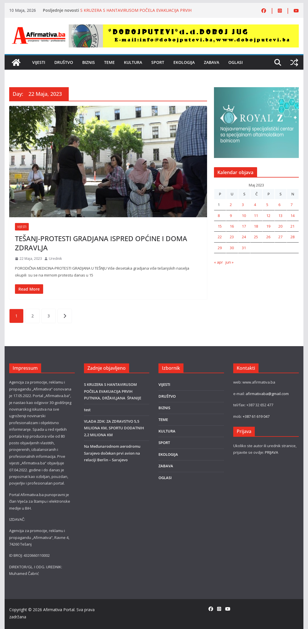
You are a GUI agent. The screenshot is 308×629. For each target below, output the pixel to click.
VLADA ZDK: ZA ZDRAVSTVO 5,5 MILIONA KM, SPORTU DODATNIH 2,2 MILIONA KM (114, 428)
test (87, 409)
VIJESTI (38, 62)
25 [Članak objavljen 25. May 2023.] (256, 236)
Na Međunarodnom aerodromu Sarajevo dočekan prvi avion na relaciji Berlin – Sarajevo (112, 453)
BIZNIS (88, 62)
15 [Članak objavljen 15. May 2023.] (220, 226)
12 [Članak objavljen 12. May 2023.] (268, 215)
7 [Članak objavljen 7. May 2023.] (291, 204)
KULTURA (133, 62)
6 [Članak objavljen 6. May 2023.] (279, 204)
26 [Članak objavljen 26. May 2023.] (268, 236)
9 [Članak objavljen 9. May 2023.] (231, 215)
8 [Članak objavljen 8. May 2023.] (219, 215)
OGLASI (235, 62)
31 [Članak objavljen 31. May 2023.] (244, 247)
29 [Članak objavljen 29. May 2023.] (220, 247)
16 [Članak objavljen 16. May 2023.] (232, 226)
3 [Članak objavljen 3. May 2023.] (243, 204)
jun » (229, 262)
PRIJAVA (271, 452)
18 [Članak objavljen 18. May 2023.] (256, 226)
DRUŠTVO (63, 62)
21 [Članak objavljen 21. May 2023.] (292, 226)
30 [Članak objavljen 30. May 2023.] (232, 247)
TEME (109, 62)
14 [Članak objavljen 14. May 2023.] (292, 215)
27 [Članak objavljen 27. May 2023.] (280, 236)
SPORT (157, 62)
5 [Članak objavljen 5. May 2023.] (267, 204)
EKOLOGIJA (184, 62)
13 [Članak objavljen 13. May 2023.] (280, 215)
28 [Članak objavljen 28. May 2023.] (292, 236)
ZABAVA (211, 62)
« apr (218, 262)
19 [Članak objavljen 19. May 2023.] (268, 226)
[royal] (256, 90)
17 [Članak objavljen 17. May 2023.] (244, 226)
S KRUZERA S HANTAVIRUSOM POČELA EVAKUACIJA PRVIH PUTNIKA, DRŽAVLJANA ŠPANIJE (136, 13)
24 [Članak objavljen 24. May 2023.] (244, 236)
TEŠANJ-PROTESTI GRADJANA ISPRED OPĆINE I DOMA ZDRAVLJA (101, 243)
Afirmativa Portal (58, 609)
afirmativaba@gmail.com (267, 393)
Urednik (55, 258)
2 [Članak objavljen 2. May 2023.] (231, 204)
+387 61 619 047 (256, 416)
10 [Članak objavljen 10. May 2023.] (244, 215)
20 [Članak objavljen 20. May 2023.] (280, 226)
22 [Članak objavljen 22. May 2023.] (220, 236)
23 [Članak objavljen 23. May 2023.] (232, 236)
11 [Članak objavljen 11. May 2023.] (256, 215)
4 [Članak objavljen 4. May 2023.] (255, 204)
